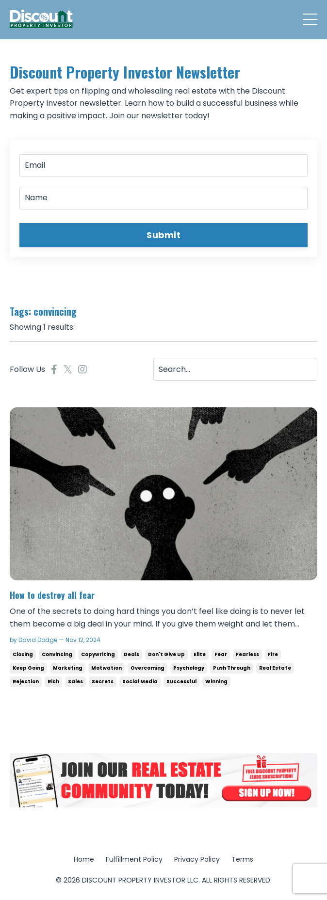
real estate (275, 668)
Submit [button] (163, 235)
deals (131, 654)
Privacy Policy (197, 859)
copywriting (98, 654)
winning (216, 681)
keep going (28, 668)
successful (181, 681)
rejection (26, 681)
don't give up (166, 654)
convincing (57, 654)
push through (231, 668)
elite (200, 654)
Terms (242, 859)
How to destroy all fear (52, 595)
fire (273, 654)
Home (84, 859)
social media (140, 681)
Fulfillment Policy (134, 859)
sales (75, 681)
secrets (103, 681)
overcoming (147, 668)
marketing (67, 668)
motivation (106, 668)
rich (53, 681)
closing (23, 654)
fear (220, 654)
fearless (247, 654)
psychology (188, 668)
